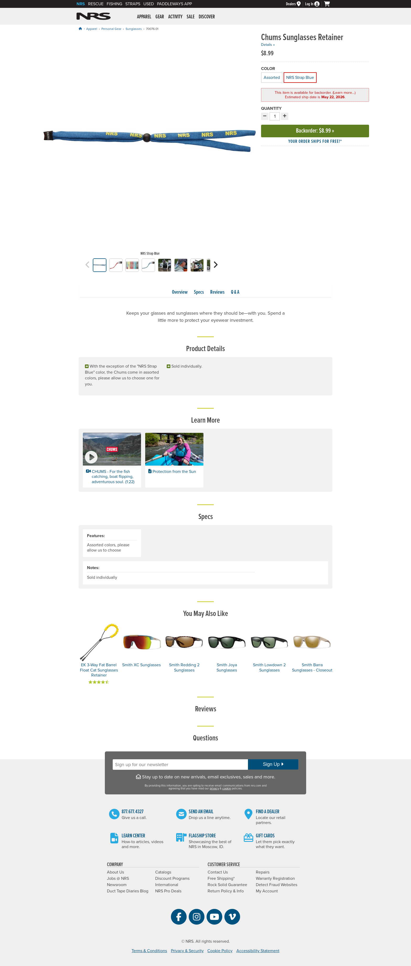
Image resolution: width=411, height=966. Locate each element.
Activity (175, 17)
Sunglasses (134, 29)
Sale (190, 17)
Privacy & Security (187, 950)
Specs (199, 292)
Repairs (262, 872)
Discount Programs (172, 878)
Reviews (217, 292)
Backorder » (315, 131)
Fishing (114, 4)
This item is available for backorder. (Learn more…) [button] (315, 94)
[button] (87, 265)
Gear (159, 17)
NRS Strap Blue (299, 77)
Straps (132, 4)
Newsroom (117, 884)
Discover (207, 17)
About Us (115, 872)
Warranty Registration (275, 878)
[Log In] (314, 4)
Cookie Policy (219, 950)
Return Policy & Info (226, 891)
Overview (180, 292)
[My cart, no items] (329, 4)
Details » (268, 44)
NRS (81, 4)
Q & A (235, 292)
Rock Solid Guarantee (227, 884)
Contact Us (218, 872)
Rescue (96, 4)
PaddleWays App (174, 4)
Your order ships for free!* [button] (315, 142)
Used (148, 4)
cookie (226, 788)
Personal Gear (111, 29)
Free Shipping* (221, 878)
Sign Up (273, 764)
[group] (150, 145)
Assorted (271, 77)
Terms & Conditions (149, 950)
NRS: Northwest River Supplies (94, 16)
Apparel (144, 17)
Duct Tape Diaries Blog (127, 891)
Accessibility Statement (257, 950)
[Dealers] (295, 4)
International (166, 884)
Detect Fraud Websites (276, 884)
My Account (267, 891)
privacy (214, 788)
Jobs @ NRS (118, 878)
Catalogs (163, 872)
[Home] (80, 28)
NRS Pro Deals (168, 891)
